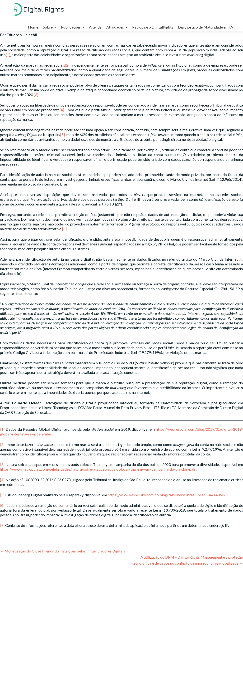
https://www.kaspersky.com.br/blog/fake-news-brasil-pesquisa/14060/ (166, 508)
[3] (36, 108)
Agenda (95, 27)
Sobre (48, 27)
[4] (62, 123)
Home (33, 27)
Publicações (71, 27)
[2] (67, 78)
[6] (64, 242)
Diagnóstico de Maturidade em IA (205, 27)
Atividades (115, 27)
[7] (240, 272)
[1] (8, 68)
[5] (62, 148)
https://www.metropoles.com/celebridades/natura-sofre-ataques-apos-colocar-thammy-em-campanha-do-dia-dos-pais (98, 482)
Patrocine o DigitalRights (152, 27)
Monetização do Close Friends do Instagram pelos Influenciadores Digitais (62, 564)
